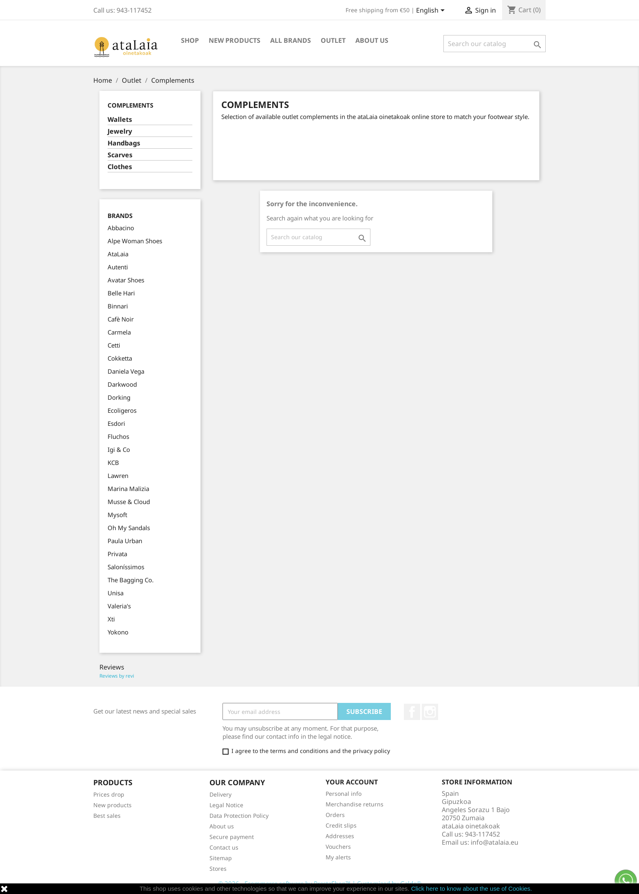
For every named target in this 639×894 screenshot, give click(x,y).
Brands (120, 215)
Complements (130, 105)
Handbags (124, 143)
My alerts (338, 857)
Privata (117, 554)
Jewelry (120, 131)
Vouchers (338, 846)
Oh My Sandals (129, 528)
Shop (190, 40)
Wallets (120, 119)
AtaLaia (118, 254)
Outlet (333, 40)
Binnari (118, 306)
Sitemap (220, 858)
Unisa (115, 593)
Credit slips (341, 825)
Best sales (107, 815)
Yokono (118, 632)
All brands (290, 40)
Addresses (340, 836)
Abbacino (121, 228)
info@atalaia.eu (494, 842)
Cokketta (120, 358)
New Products (234, 40)
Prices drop (108, 794)
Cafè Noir (121, 319)
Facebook (412, 712)
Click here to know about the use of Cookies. (471, 888)
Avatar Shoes (126, 280)
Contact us (223, 847)
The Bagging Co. (131, 580)
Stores (218, 868)
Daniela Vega (126, 371)
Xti (111, 619)
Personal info (343, 793)
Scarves (120, 155)
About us (371, 40)
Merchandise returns (354, 804)
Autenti (118, 267)
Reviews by (116, 675)
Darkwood (122, 384)
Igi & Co (119, 449)
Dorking (119, 397)
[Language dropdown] (431, 11)
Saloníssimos (126, 567)
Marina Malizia (128, 488)
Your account (352, 781)
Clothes (120, 167)
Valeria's (119, 606)
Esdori (116, 423)
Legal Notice (226, 805)
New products (112, 805)
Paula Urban (125, 541)
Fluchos (118, 436)
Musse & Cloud (129, 502)
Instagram (430, 712)
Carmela (119, 332)
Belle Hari (121, 293)
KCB (113, 462)
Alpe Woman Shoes (135, 241)
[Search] (494, 43)
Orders (335, 815)
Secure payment (231, 837)
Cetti (114, 345)
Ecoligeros (122, 410)
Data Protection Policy (239, 815)
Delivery (220, 794)
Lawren (118, 475)
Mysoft (117, 515)
